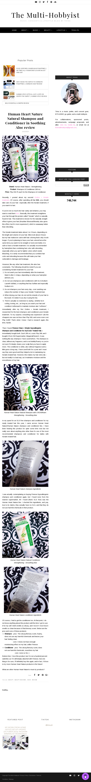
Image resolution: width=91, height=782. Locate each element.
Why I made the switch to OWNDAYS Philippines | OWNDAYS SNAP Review (29, 83)
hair (29, 680)
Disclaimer (32, 775)
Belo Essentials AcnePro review (17, 103)
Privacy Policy (24, 775)
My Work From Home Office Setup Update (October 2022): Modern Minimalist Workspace (15, 730)
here (17, 213)
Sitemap (11, 779)
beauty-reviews (20, 680)
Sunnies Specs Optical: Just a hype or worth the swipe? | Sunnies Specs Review (31, 95)
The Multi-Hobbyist (45, 14)
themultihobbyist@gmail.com (66, 127)
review (34, 680)
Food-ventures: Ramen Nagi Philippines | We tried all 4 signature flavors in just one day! (31, 70)
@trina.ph (49, 725)
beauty (10, 680)
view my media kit (67, 125)
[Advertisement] (43, 47)
